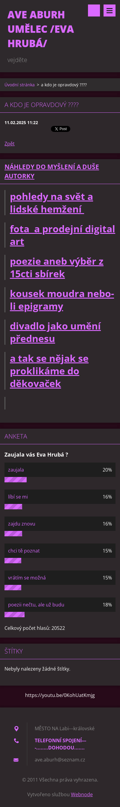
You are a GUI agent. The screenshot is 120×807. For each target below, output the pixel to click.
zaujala (16, 469)
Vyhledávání (94, 10)
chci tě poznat (24, 550)
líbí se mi (18, 496)
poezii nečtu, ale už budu (36, 604)
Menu (110, 10)
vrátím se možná (27, 577)
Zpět (9, 143)
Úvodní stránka (19, 85)
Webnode (82, 794)
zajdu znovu (21, 523)
